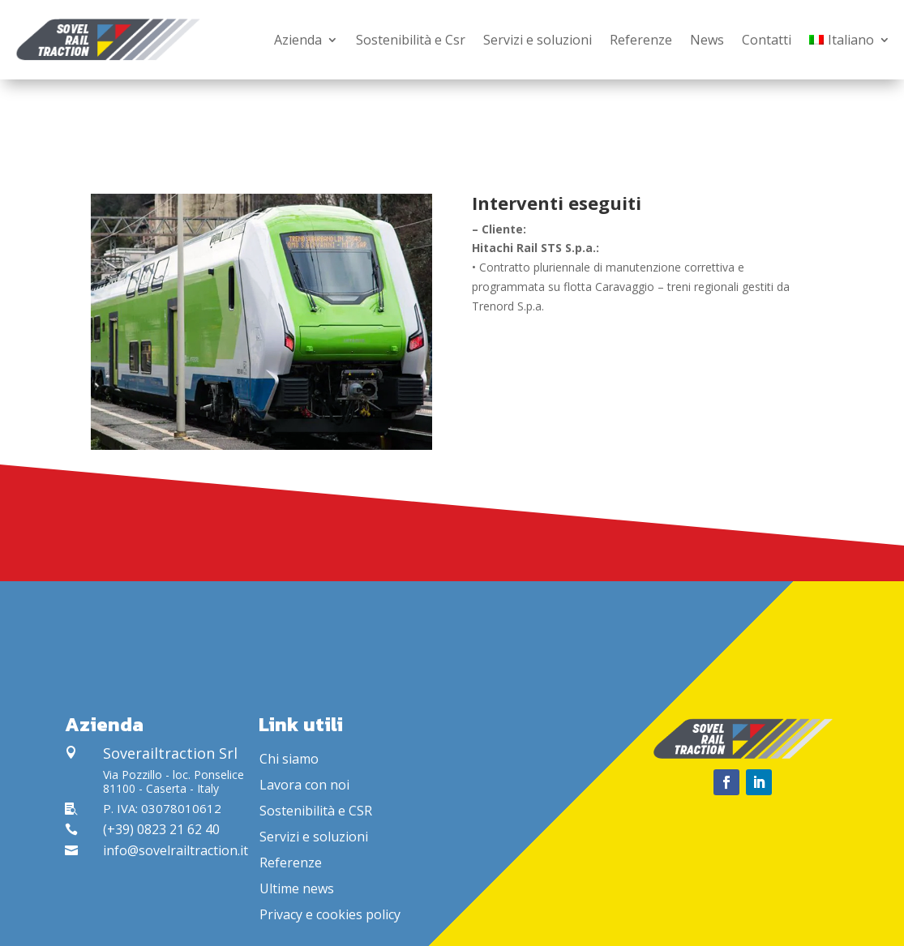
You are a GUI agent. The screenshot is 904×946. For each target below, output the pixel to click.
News (707, 40)
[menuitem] (849, 40)
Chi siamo (289, 759)
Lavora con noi (304, 785)
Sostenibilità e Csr (410, 40)
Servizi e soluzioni (537, 40)
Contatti (766, 40)
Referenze (641, 40)
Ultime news (296, 888)
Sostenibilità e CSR (315, 811)
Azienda (298, 40)
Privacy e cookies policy (330, 914)
